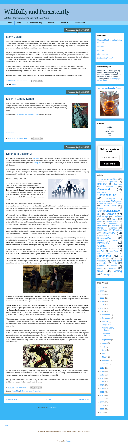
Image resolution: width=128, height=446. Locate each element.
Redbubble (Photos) (105, 58)
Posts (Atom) (52, 408)
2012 (102, 388)
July (104, 347)
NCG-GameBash (103, 236)
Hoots (103, 219)
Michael (100, 228)
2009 (102, 399)
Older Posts (84, 399)
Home (9, 23)
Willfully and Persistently (37, 11)
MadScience (102, 226)
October (105, 321)
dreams (114, 266)
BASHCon (102, 184)
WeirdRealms (116, 261)
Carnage (109, 186)
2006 (102, 409)
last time (36, 158)
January (105, 364)
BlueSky (100, 50)
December (106, 315)
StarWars (114, 251)
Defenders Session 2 (19, 153)
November (106, 318)
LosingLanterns (112, 221)
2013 (102, 385)
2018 (102, 368)
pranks (99, 268)
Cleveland (103, 189)
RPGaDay (102, 249)
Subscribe (109, 164)
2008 (102, 402)
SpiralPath (115, 249)
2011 (102, 392)
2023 (102, 298)
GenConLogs (102, 217)
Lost (98, 224)
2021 (102, 305)
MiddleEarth (102, 230)
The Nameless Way (34, 23)
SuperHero (37, 391)
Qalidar (101, 245)
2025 (102, 291)
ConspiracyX (101, 192)
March (105, 357)
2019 (102, 312)
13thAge (100, 179)
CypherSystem (102, 201)
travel (100, 271)
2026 (102, 288)
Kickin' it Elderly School (20, 98)
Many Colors (14, 36)
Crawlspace (110, 199)
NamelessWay (104, 238)
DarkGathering (105, 203)
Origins (115, 241)
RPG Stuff (64, 23)
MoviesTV (109, 233)
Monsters (117, 230)
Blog (19, 23)
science (112, 268)
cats (115, 263)
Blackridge (118, 184)
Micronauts (113, 228)
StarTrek (100, 251)
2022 (102, 301)
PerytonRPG (103, 243)
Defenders (24, 391)
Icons (30, 391)
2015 (102, 378)
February (106, 360)
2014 (102, 382)
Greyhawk (118, 217)
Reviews (51, 23)
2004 (102, 412)
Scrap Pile (37, 163)
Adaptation (100, 182)
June (104, 350)
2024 (102, 295)
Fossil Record (79, 23)
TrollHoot (105, 259)
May (104, 353)
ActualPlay (15, 391)
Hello (6, 425)
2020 (102, 308)
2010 (102, 395)
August (105, 343)
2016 (102, 375)
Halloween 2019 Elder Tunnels (28, 115)
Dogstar (100, 208)
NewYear (100, 241)
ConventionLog (106, 194)
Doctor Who (109, 205)
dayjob (100, 265)
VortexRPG (101, 261)
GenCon (111, 213)
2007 (102, 406)
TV (121, 256)
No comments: (22, 81)
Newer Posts (11, 399)
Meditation (115, 226)
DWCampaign (116, 201)
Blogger (68, 441)
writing (118, 271)
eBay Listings (102, 54)
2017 (102, 371)
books (14, 84)
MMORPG (112, 223)
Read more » (11, 133)
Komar (99, 221)
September (106, 340)
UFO (116, 259)
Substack (101, 46)
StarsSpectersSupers (104, 253)
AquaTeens (112, 182)
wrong (106, 274)
